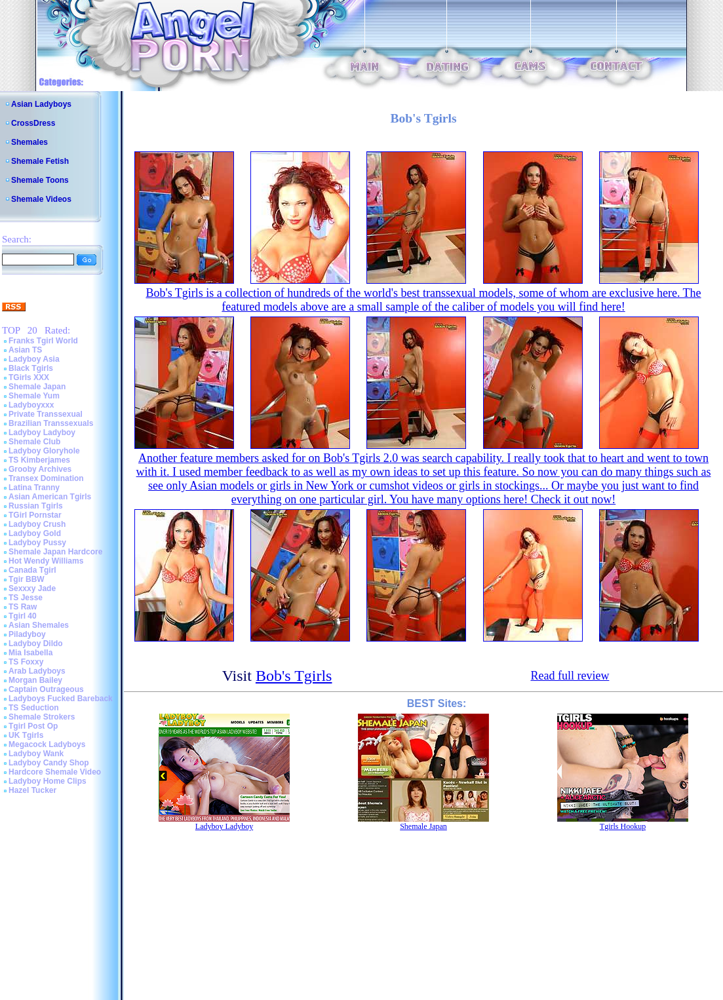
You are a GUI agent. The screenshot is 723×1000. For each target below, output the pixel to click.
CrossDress (33, 123)
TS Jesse (26, 597)
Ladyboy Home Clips (48, 781)
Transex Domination (46, 478)
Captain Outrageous (46, 689)
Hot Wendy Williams (46, 561)
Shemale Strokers (42, 716)
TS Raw (23, 606)
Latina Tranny (34, 487)
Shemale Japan (37, 386)
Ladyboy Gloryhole (44, 450)
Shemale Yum (34, 395)
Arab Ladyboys (37, 671)
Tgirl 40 (23, 616)
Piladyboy (27, 634)
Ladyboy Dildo (36, 643)
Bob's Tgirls (294, 675)
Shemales (29, 142)
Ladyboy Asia (34, 359)
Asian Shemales (39, 625)
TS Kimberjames (39, 460)
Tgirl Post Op (33, 726)
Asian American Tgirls (50, 496)
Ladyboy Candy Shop (49, 762)
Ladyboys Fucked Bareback (61, 698)
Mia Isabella (30, 652)
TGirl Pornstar (35, 515)
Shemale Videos (41, 199)
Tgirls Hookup (623, 826)
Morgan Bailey (35, 680)
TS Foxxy (26, 661)
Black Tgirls (31, 368)
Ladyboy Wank (36, 753)
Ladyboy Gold (35, 533)
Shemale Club (34, 441)
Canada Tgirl (32, 570)
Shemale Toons (40, 180)
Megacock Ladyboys (47, 744)
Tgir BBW (27, 579)
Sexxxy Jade (32, 588)
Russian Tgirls (36, 505)
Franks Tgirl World (43, 340)
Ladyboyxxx (31, 405)
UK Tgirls (26, 735)
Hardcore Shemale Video (55, 772)
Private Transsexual (46, 414)
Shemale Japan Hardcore (55, 551)
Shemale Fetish (40, 161)
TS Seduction (34, 707)
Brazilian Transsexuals (51, 423)
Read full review (569, 675)
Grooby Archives (40, 469)
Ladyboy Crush (37, 524)
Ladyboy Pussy (37, 542)
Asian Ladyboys (41, 104)
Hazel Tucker (32, 790)
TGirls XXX (29, 377)
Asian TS (25, 350)
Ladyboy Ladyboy (42, 432)
